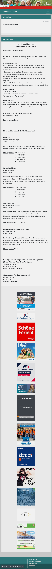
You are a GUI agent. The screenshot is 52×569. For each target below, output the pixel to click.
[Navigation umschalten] (48, 11)
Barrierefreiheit (33, 563)
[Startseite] (9, 11)
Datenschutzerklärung (35, 561)
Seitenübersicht (33, 559)
